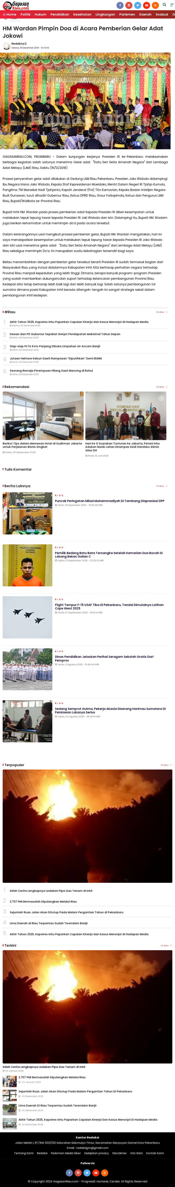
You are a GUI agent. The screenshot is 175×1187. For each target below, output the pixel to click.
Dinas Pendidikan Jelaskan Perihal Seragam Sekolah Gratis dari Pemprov (104, 658)
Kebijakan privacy (96, 1153)
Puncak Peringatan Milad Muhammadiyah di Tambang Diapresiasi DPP (109, 501)
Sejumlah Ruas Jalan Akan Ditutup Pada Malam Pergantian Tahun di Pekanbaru (66, 912)
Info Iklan (136, 1153)
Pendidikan (60, 14)
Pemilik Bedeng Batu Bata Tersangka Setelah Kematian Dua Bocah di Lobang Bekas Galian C (109, 555)
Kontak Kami (155, 1153)
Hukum (40, 14)
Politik (25, 14)
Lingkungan (105, 14)
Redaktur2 (19, 44)
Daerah (145, 14)
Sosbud (162, 14)
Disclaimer (119, 1153)
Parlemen (127, 14)
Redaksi (42, 1153)
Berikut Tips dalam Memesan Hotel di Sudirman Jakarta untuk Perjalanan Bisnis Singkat (42, 445)
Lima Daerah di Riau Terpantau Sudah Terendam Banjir (49, 923)
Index (162, 312)
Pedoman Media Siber (66, 1153)
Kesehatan (82, 14)
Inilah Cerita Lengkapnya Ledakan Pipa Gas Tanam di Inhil (51, 891)
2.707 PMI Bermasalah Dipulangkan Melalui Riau (43, 901)
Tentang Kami (23, 1153)
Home (9, 14)
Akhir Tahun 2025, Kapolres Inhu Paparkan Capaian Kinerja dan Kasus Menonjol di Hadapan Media (79, 934)
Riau (59, 495)
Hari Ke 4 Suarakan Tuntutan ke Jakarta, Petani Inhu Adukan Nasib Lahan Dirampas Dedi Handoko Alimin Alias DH (122, 447)
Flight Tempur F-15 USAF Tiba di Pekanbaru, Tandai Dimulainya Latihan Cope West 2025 (109, 607)
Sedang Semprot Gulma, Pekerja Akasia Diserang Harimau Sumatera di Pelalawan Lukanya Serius (110, 710)
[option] (44, 424)
